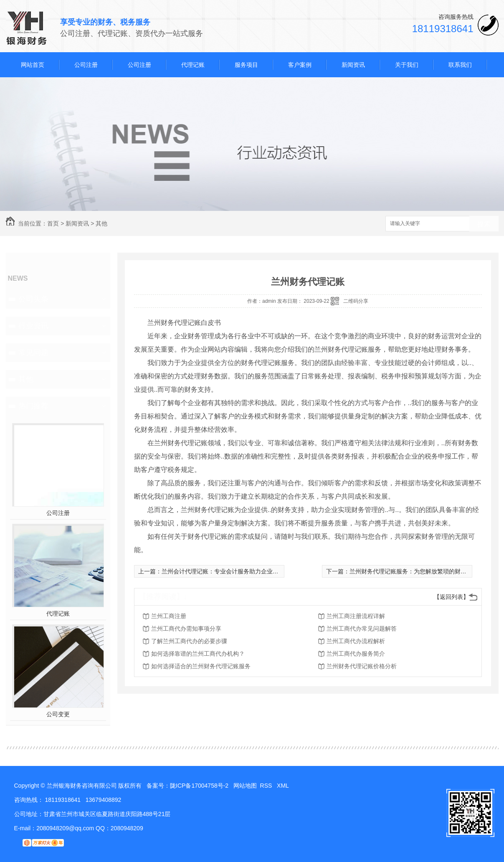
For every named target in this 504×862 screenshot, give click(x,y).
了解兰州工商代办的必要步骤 (189, 641)
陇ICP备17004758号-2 (199, 785)
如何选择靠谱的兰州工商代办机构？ (198, 653)
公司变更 (58, 714)
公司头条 (33, 299)
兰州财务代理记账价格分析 (362, 666)
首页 (53, 223)
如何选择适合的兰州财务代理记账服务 (201, 666)
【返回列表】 (451, 596)
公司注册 (86, 64)
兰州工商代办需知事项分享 (186, 628)
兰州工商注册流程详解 (356, 616)
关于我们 (406, 64)
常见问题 (33, 352)
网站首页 (32, 64)
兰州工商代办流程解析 (356, 641)
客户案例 (300, 64)
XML (283, 785)
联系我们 (460, 64)
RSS (267, 785)
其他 (101, 223)
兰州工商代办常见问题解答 (362, 628)
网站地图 (245, 785)
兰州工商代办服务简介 (356, 653)
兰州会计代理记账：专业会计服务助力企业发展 (223, 571)
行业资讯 (33, 326)
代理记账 (193, 64)
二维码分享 (355, 301)
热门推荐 (33, 406)
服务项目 (246, 64)
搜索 (484, 224)
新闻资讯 (353, 64)
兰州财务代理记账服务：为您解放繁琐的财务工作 (414, 571)
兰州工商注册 (168, 616)
